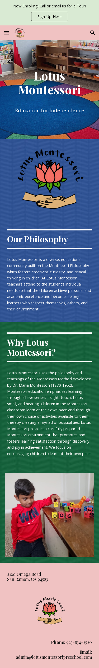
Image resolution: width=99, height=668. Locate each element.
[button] (6, 32)
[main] (49, 82)
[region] (49, 12)
